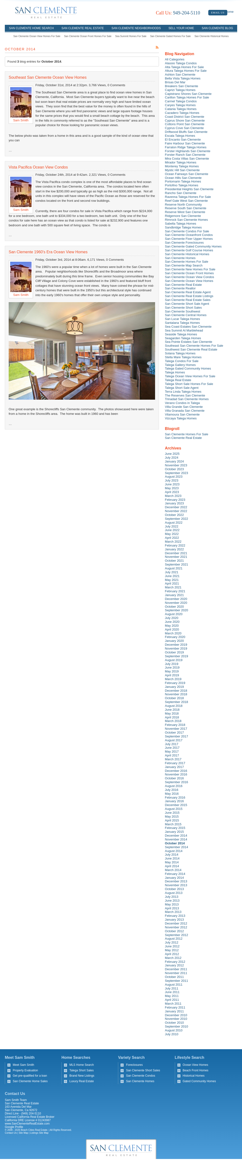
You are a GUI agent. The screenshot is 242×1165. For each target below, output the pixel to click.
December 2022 (176, 507)
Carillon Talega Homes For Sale (187, 97)
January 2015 (174, 831)
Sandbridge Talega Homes (183, 227)
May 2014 (172, 862)
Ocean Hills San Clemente (183, 178)
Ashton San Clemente (180, 74)
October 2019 (174, 652)
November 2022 (176, 511)
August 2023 (174, 476)
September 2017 (176, 736)
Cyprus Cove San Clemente (184, 128)
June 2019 (172, 667)
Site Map (23, 1133)
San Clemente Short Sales (183, 307)
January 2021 (174, 595)
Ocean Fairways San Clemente (186, 174)
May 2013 (172, 904)
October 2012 (174, 931)
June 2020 (172, 622)
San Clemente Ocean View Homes (189, 281)
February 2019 (175, 683)
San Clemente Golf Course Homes (189, 250)
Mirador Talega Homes (180, 162)
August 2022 (174, 522)
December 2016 (176, 771)
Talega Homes (175, 372)
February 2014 (175, 874)
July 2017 (171, 744)
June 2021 (172, 576)
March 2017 (173, 759)
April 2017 (172, 755)
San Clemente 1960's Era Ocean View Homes (48, 252)
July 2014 (171, 854)
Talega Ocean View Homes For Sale (190, 376)
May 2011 (172, 996)
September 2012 (176, 935)
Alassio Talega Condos (181, 63)
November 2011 (176, 973)
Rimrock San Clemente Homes (186, 219)
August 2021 (174, 568)
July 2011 (171, 988)
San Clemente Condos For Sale (187, 231)
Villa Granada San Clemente (185, 410)
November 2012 (176, 927)
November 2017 (176, 728)
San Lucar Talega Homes (182, 319)
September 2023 (176, 473)
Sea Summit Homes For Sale (131, 36)
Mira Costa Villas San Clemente (187, 158)
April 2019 (172, 675)
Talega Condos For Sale (181, 361)
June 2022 (172, 530)
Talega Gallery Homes (180, 365)
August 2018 (174, 706)
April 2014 (172, 866)
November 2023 (176, 465)
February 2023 (175, 499)
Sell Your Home (181, 28)
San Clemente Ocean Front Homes (189, 273)
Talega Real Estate (178, 380)
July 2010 (171, 1034)
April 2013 (172, 908)
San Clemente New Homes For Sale (190, 269)
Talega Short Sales (81, 1070)
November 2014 (176, 839)
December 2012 (176, 923)
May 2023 (172, 488)
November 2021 (176, 557)
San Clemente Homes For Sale (186, 261)
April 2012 (172, 954)
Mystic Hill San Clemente (182, 170)
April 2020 (172, 629)
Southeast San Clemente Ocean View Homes (47, 77)
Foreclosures (134, 1065)
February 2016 (175, 797)
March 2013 (173, 912)
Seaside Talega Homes (181, 334)
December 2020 (176, 599)
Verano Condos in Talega (182, 403)
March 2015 (173, 824)
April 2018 (172, 717)
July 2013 (171, 896)
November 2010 (176, 1019)
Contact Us (11, 1133)
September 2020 (176, 610)
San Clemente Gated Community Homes (193, 246)
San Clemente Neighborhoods (136, 28)
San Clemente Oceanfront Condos (189, 235)
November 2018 (176, 694)
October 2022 (174, 515)
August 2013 (174, 893)
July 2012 (171, 942)
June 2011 (172, 992)
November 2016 (176, 774)
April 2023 (172, 492)
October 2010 (174, 1022)
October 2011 (174, 977)
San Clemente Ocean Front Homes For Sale (87, 36)
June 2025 (172, 454)
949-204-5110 (178, 12)
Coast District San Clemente (184, 116)
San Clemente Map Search (184, 265)
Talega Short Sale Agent (182, 388)
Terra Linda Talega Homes (183, 391)
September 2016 (176, 782)
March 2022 (173, 541)
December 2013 (176, 881)
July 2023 (171, 480)
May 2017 (172, 751)
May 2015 (172, 816)
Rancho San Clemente (180, 193)
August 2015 (174, 809)
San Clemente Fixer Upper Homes (189, 239)
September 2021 (176, 564)
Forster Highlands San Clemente (187, 151)
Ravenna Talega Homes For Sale (188, 197)
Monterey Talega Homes (182, 166)
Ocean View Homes (195, 1065)
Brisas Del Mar (175, 82)
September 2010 (176, 1026)
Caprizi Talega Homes (180, 90)
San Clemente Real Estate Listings (189, 296)
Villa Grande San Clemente (184, 407)
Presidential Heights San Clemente (189, 189)
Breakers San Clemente (181, 86)
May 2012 (172, 950)
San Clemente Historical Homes (212, 36)
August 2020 (174, 614)
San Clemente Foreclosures (184, 242)
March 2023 (173, 496)
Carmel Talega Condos (181, 101)
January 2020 (174, 641)
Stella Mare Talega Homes (183, 357)
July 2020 (171, 618)
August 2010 (174, 1030)
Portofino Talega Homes (181, 185)
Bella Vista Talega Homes (183, 78)
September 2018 (176, 702)
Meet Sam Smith (23, 1065)
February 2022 (175, 545)
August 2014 (174, 851)
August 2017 (174, 740)
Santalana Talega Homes (182, 323)
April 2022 (172, 538)
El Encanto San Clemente (183, 139)
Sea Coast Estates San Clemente (188, 326)
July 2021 (171, 572)
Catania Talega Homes (180, 109)
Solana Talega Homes (180, 353)
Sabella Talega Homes (180, 223)
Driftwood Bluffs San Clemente (186, 132)
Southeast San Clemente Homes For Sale (194, 345)
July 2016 (171, 790)
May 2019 (172, 671)
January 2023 (174, 503)
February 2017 (175, 763)
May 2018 (172, 713)
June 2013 (172, 900)
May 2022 (172, 534)
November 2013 (176, 885)
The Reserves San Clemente (185, 395)
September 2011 (176, 981)
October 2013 (174, 889)
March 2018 (173, 721)
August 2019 (174, 660)
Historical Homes (194, 1075)
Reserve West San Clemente (185, 212)
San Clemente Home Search (31, 28)
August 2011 (174, 984)
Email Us (217, 12)
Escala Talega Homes (180, 135)
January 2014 (174, 877)
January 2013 (174, 919)
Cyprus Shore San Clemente (185, 120)
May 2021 (172, 580)
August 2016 (174, 786)
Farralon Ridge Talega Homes (185, 147)
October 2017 (174, 732)
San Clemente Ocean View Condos (189, 277)
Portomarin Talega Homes (183, 181)
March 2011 (173, 1003)
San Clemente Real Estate (82, 28)
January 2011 (174, 1011)
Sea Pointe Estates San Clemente (188, 342)
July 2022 (171, 526)
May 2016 (172, 793)
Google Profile (14, 1127)
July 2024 (171, 457)
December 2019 (176, 644)
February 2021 (175, 591)
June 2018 (172, 709)
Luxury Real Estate (81, 1081)
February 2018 (175, 725)
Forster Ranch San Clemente (185, 154)
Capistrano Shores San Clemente (188, 94)
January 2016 (174, 801)
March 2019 (173, 679)
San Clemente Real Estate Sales (187, 300)
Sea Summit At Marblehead (184, 330)
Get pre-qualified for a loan (30, 1075)
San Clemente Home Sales (30, 1081)
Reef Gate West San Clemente (186, 200)
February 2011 (175, 1007)
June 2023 (172, 484)
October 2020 (174, 606)
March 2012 (173, 958)
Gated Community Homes (199, 1081)
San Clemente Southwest (182, 311)
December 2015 (176, 805)
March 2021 (173, 587)
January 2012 (174, 965)
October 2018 (174, 698)
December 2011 (176, 969)
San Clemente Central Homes (186, 315)
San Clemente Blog (217, 28)
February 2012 (175, 961)
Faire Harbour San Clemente (185, 143)
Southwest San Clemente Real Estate (191, 349)
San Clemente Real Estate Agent (188, 292)
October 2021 (174, 560)
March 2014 (173, 870)
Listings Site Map (39, 1133)
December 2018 (176, 690)
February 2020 (175, 637)
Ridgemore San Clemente (183, 216)
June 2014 (172, 858)
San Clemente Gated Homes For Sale (170, 36)
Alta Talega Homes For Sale (184, 67)
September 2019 (176, 656)
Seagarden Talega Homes (183, 338)
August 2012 (174, 938)
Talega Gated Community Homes (188, 368)
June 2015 (172, 812)
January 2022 (174, 549)
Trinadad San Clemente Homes (187, 399)
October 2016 (174, 778)
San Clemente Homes (180, 258)
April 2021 (172, 583)
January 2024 (174, 461)
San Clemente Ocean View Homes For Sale (36, 36)
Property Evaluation (25, 1070)
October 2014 (175, 843)
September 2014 (176, 847)
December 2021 (176, 553)
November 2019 (176, 648)
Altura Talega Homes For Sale (186, 70)
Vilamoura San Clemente (182, 414)
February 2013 (175, 916)
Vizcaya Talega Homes (181, 418)
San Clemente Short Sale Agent (187, 304)
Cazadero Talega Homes (182, 113)
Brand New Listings (81, 1075)
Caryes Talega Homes (180, 105)
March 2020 (173, 633)
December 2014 (176, 835)
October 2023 (174, 469)
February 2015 (175, 828)
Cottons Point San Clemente (184, 124)
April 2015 (172, 820)
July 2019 (171, 664)
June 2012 (172, 946)
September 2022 (176, 519)
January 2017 (174, 767)
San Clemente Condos (140, 1075)
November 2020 (176, 603)
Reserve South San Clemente (185, 208)
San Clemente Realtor (180, 288)
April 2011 (172, 1000)
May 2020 (172, 625)
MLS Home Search (81, 1065)
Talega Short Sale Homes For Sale (189, 384)
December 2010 (176, 1015)
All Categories (174, 59)
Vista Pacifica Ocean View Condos (38, 167)
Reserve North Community (183, 204)
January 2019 (174, 687)
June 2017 (172, 747)
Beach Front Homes (196, 1070)
